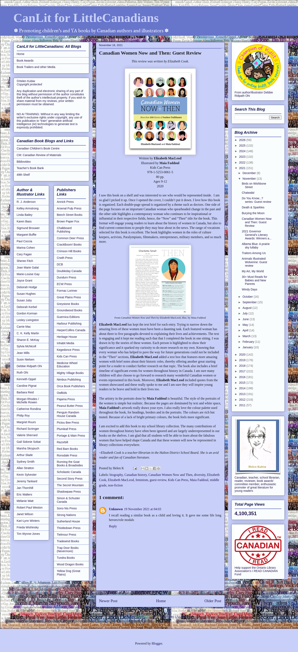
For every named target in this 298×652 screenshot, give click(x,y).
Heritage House (67, 336)
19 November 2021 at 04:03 (142, 509)
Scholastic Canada (69, 472)
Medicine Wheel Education (67, 364)
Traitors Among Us (254, 253)
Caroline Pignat (27, 385)
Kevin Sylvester (27, 474)
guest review (158, 480)
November (250, 178)
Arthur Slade (25, 455)
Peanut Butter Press (70, 405)
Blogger (157, 643)
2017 (242, 371)
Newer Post (108, 601)
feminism (142, 480)
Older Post (212, 601)
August (247, 307)
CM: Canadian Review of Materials (39, 155)
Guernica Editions (68, 317)
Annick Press (65, 201)
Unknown (116, 509)
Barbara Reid (25, 392)
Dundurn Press (66, 277)
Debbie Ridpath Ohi (29, 366)
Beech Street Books (70, 214)
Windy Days (249, 289)
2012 (242, 399)
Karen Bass (24, 221)
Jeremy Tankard (27, 481)
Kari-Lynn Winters (28, 520)
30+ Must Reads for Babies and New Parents (254, 280)
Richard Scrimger (28, 428)
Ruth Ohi (22, 372)
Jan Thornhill (25, 488)
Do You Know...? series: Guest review (256, 200)
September (250, 302)
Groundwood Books (69, 310)
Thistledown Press (69, 528)
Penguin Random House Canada (68, 414)
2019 (242, 360)
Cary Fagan (24, 254)
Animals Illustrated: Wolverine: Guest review (254, 262)
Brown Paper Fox (68, 221)
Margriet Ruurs (26, 422)
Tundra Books (66, 557)
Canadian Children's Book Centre (38, 148)
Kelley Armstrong (28, 208)
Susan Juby (24, 300)
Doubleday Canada (69, 271)
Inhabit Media (65, 343)
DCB (60, 264)
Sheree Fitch (25, 261)
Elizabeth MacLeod (121, 480)
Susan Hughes (26, 293)
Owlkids (62, 392)
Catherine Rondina (29, 409)
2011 (242, 405)
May (246, 324)
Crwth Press (65, 257)
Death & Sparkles (253, 207)
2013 (242, 394)
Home (161, 601)
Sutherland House (68, 521)
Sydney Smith (26, 461)
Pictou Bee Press (68, 422)
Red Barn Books (67, 448)
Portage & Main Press (71, 435)
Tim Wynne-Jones (28, 533)
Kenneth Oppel (26, 379)
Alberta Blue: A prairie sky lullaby (256, 245)
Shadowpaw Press (69, 491)
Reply (113, 526)
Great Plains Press (69, 297)
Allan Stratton (25, 468)
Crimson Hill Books (69, 251)
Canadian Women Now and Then (170, 474)
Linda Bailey (24, 214)
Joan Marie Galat (28, 267)
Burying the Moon (253, 213)
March (247, 336)
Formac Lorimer (67, 290)
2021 (242, 168)
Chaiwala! (248, 192)
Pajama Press (66, 399)
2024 (242, 151)
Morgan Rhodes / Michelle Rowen (28, 400)
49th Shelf (23, 174)
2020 (242, 354)
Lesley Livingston (28, 320)
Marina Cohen (26, 247)
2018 (242, 365)
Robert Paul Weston (30, 507)
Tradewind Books (68, 541)
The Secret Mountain (70, 485)
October (248, 296)
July (246, 313)
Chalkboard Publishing (64, 229)
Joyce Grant (24, 280)
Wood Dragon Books (70, 564)
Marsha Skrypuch (28, 448)
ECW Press (64, 284)
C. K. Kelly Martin (28, 333)
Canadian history (135, 474)
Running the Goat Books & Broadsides (70, 463)
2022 (242, 162)
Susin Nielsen (26, 359)
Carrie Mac (24, 326)
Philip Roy (23, 415)
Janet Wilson (25, 514)
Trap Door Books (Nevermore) (68, 549)
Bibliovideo (24, 161)
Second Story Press (70, 478)
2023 (242, 156)
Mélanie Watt (25, 501)
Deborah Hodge (27, 287)
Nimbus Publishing (69, 379)
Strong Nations (66, 515)
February (249, 341)
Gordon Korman (27, 313)
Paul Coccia (24, 241)
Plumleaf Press (66, 429)
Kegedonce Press (68, 349)
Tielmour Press (66, 534)
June (246, 319)
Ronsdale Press (67, 455)
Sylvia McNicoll (26, 346)
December (250, 173)
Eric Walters (24, 494)
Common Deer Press (70, 238)
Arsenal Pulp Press (69, 208)
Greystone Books (68, 304)
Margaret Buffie (26, 234)
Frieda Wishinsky (28, 527)
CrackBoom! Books (69, 244)
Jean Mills (23, 353)
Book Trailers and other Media (36, 67)
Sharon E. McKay (28, 340)
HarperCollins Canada (71, 330)
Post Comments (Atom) (169, 616)
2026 (242, 140)
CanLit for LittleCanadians (86, 18)
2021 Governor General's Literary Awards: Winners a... (257, 235)
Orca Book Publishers (71, 386)
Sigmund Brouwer (28, 228)
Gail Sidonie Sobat (29, 441)
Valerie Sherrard (27, 435)
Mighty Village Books (70, 373)
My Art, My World (253, 271)
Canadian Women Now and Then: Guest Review (257, 222)
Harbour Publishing (69, 323)
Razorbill (62, 442)
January (248, 347)
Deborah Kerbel (27, 307)
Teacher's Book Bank (30, 168)
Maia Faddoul (199, 480)
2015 (242, 382)
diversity (199, 474)
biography (116, 474)
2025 (242, 145)
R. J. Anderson (26, 201)
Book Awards (25, 60)
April (246, 330)
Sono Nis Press (67, 508)
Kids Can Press (178, 480)
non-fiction (115, 485)
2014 (242, 388)
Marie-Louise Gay (28, 274)
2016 (242, 377)
